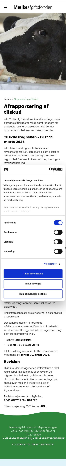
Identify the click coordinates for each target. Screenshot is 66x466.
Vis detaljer (50, 263)
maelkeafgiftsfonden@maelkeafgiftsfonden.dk (33, 438)
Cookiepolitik (21, 444)
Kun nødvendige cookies (33, 293)
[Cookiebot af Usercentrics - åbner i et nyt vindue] (49, 170)
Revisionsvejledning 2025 (20, 400)
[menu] (5, 7)
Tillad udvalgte (33, 283)
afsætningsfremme (18, 340)
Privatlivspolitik (43, 444)
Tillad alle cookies (33, 273)
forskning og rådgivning (22, 345)
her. (43, 406)
